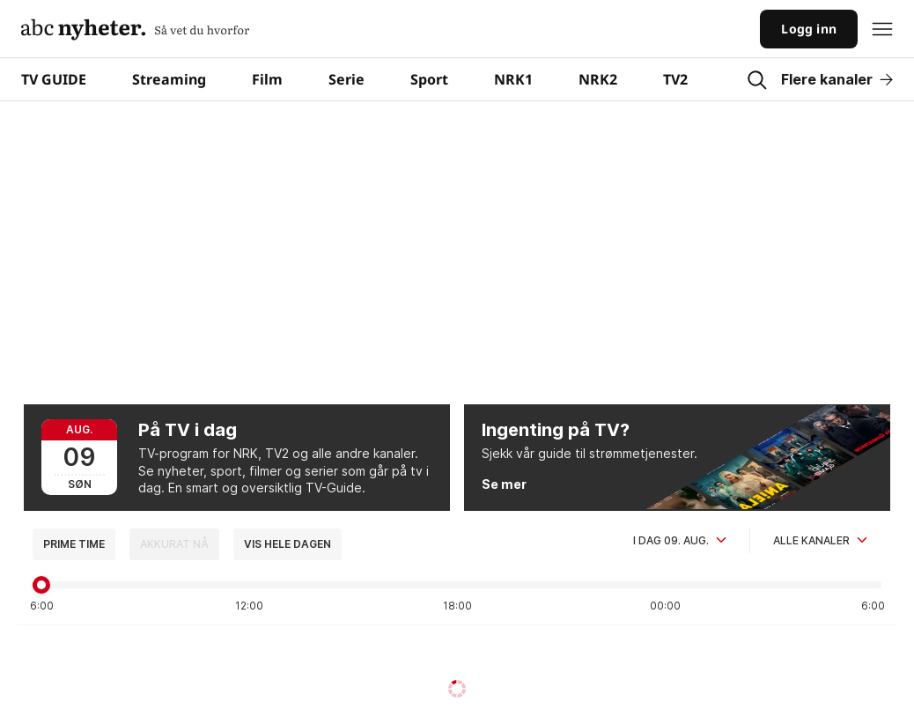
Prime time (74, 544)
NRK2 (598, 79)
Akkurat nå (174, 544)
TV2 (675, 79)
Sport (429, 79)
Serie (346, 79)
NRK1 (513, 79)
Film (267, 79)
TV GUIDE (53, 79)
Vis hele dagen (287, 544)
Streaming (169, 79)
